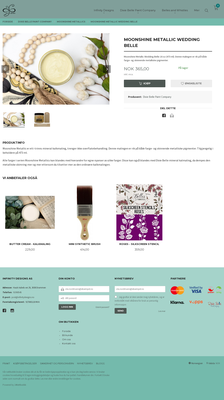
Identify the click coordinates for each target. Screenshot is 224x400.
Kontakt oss (68, 343)
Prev (5, 69)
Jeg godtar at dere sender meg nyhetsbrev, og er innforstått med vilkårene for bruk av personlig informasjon (139, 301)
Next (107, 69)
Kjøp (144, 83)
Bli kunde (67, 335)
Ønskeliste (191, 83)
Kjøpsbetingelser (25, 363)
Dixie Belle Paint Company (157, 96)
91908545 (17, 292)
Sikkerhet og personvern (57, 363)
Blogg (100, 363)
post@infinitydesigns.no (23, 297)
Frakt (6, 363)
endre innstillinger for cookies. (67, 378)
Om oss (66, 339)
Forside (66, 331)
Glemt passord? (102, 307)
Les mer (161, 311)
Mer (197, 9)
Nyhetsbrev (85, 363)
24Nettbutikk (20, 384)
